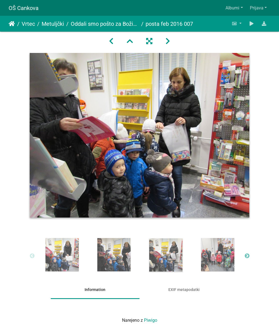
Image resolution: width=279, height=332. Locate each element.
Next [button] (247, 256)
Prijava (256, 8)
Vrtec (28, 24)
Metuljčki (53, 24)
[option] (62, 254)
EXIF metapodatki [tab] (184, 289)
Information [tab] (95, 289)
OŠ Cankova (24, 8)
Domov (12, 24)
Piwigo (150, 320)
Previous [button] (32, 256)
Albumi (232, 8)
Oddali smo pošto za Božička (105, 24)
